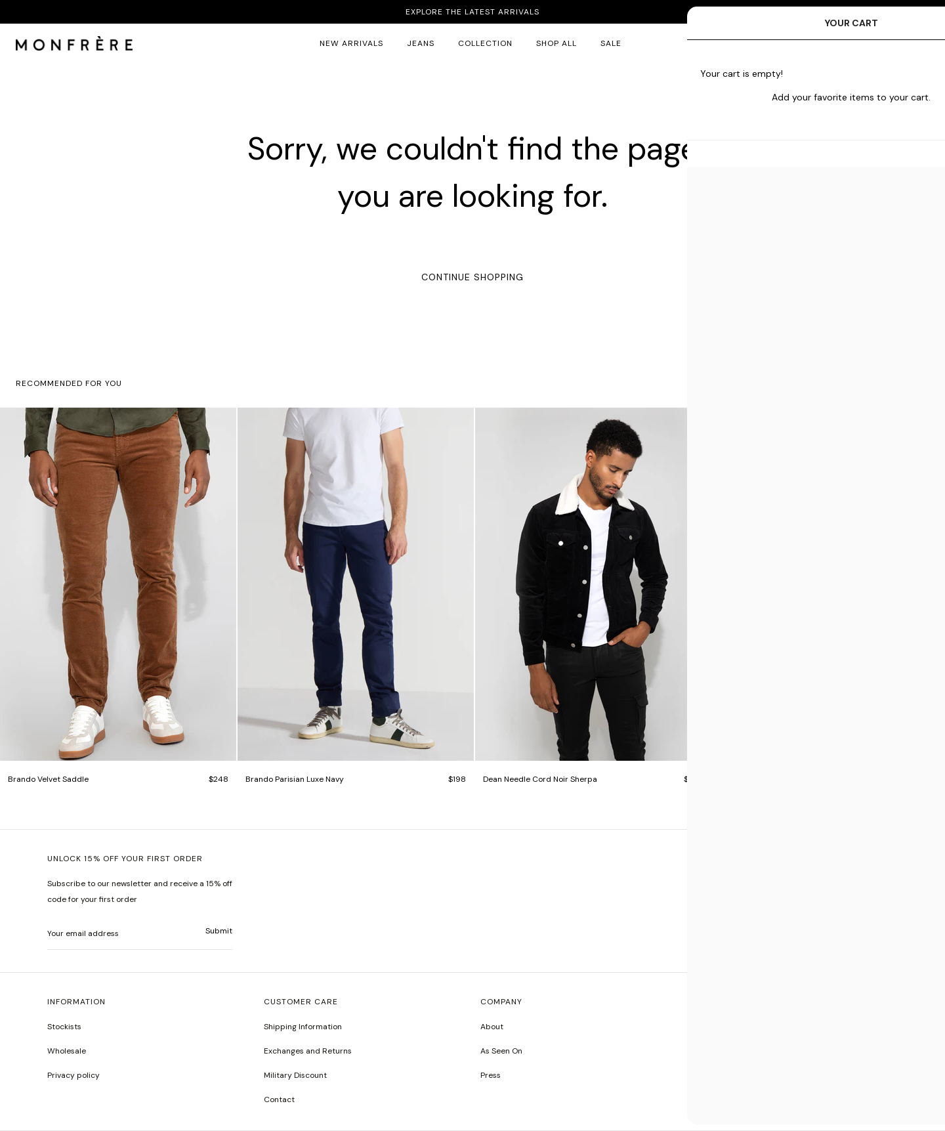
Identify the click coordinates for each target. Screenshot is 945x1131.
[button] (852, 44)
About (491, 1026)
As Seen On (501, 1051)
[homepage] (74, 44)
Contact (279, 1099)
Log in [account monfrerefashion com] (887, 43)
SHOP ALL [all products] (556, 43)
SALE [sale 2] (610, 43)
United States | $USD (735, 886)
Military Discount (295, 1075)
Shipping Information (303, 1026)
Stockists (64, 1026)
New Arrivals (351, 43)
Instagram (716, 1026)
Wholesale (66, 1051)
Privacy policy (73, 1075)
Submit (218, 931)
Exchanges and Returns (308, 1051)
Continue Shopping (472, 277)
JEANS (420, 43)
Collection (485, 43)
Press (490, 1075)
